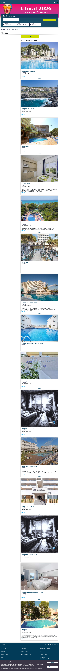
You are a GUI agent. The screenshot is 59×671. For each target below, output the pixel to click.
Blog (41, 651)
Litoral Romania (43, 657)
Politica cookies (23, 653)
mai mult (23, 76)
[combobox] (11, 19)
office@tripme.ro (55, 644)
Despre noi (3, 651)
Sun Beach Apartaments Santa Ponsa (32, 343)
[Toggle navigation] (57, 2)
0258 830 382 (48, 644)
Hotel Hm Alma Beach (27, 507)
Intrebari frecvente (4, 654)
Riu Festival (24, 262)
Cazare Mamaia (43, 653)
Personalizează (52, 666)
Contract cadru (3, 655)
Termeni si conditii (4, 653)
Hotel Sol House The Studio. (29, 555)
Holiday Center (25, 184)
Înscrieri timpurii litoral (44, 658)
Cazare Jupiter (43, 655)
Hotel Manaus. (25, 146)
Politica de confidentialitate (26, 654)
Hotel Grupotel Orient (28, 71)
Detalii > (39, 78)
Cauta (49, 19)
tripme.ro (4, 2)
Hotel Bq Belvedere (27, 381)
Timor (23, 223)
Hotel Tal (24, 630)
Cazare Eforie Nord (43, 654)
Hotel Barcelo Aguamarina (29, 466)
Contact (2, 657)
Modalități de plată (24, 651)
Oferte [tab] (30, 36)
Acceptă (52, 662)
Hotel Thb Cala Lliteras (28, 429)
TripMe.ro (4, 644)
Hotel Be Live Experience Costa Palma (32, 592)
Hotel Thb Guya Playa (27, 109)
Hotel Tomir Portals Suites (29, 303)
